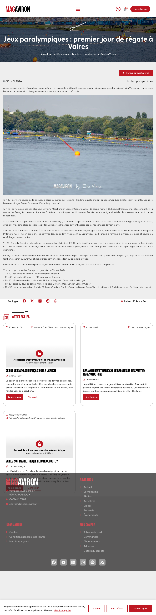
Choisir (96, 608)
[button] (78, 6)
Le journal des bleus (43, 327)
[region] (78, 607)
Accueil (44, 54)
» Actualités (54, 54)
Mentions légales (62, 610)
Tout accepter (140, 608)
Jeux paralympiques (141, 81)
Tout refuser (117, 608)
